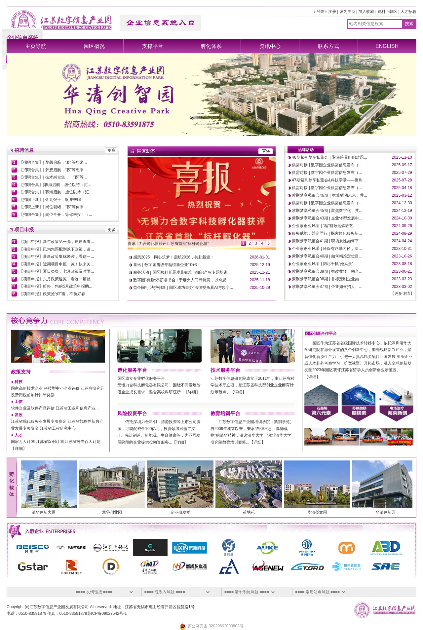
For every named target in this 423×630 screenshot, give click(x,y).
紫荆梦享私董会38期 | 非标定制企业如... (327, 279)
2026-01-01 (260, 257)
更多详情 (402, 293)
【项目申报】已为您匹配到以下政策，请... (56, 249)
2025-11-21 (260, 272)
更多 (112, 150)
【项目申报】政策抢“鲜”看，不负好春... (54, 294)
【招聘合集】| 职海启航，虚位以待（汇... (55, 192)
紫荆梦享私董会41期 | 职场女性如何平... (327, 241)
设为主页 (347, 11)
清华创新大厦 (46, 512)
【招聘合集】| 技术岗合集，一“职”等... (53, 177)
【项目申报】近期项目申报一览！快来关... (56, 264)
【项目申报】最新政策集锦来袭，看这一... (56, 256)
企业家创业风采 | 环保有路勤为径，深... (327, 248)
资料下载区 (387, 11)
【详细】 (19, 448)
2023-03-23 (402, 279)
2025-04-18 (402, 187)
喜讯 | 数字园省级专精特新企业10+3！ (167, 264)
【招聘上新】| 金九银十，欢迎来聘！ (52, 199)
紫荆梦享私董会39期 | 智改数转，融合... (327, 271)
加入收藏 (366, 11)
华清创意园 (319, 512)
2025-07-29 (402, 172)
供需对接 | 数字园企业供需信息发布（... (327, 165)
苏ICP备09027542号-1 (107, 613)
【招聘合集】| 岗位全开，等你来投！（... (55, 214)
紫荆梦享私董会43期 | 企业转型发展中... (327, 218)
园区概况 (94, 46)
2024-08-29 (402, 233)
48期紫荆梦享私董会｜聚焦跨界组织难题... (329, 157)
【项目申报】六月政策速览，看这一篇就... (56, 279)
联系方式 (328, 46)
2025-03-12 (402, 195)
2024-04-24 (402, 241)
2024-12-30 (402, 203)
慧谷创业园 (114, 512)
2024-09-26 (402, 225)
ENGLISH (387, 46)
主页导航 (35, 46)
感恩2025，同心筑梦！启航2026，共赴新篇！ (173, 257)
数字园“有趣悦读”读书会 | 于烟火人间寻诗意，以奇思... (181, 280)
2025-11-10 (402, 157)
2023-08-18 (402, 263)
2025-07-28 (402, 180)
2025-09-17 (402, 165)
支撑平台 (152, 46)
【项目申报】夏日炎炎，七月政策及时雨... (56, 271)
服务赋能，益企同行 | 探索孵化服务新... (327, 233)
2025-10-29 (260, 287)
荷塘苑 (251, 512)
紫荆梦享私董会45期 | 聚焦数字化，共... (327, 210)
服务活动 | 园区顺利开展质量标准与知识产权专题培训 (180, 272)
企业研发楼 (182, 512)
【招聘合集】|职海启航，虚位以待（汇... (55, 184)
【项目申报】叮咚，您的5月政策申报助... (55, 286)
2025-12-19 (260, 264)
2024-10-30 (402, 218)
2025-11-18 (260, 280)
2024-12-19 (402, 210)
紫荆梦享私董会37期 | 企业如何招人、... (327, 286)
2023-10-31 (402, 248)
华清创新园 (388, 512)
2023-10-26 (402, 256)
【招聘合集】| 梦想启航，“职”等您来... (53, 162)
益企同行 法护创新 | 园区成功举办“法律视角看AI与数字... (183, 287)
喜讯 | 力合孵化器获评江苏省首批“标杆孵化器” (168, 243)
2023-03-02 (402, 286)
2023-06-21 (402, 271)
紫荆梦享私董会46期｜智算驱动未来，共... (329, 195)
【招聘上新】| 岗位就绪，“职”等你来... (53, 207)
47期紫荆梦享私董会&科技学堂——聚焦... (328, 180)
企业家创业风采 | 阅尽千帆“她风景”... (324, 263)
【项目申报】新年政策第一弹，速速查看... (56, 241)
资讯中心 (270, 46)
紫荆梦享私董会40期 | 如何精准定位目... (327, 256)
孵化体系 (211, 46)
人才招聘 (408, 11)
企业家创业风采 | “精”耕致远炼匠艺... (324, 225)
